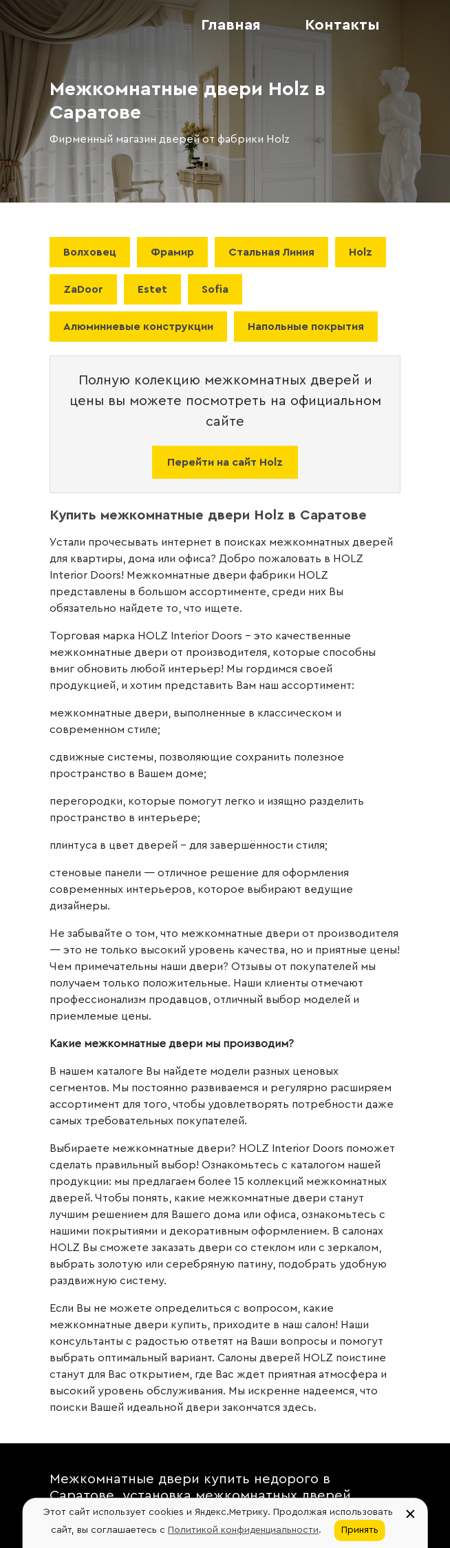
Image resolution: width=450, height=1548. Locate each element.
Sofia (215, 289)
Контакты (342, 24)
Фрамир (172, 252)
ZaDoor (83, 289)
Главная (231, 24)
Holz (360, 252)
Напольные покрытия (306, 326)
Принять (359, 1530)
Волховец (89, 252)
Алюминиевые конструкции (138, 326)
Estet (152, 289)
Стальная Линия (271, 252)
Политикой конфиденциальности (243, 1530)
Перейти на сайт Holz (225, 462)
